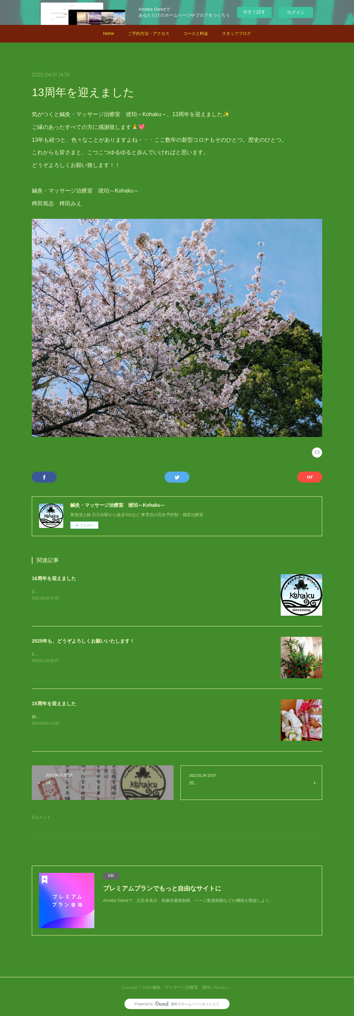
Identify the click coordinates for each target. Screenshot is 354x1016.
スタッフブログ (236, 33)
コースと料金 (195, 33)
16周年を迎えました (54, 578)
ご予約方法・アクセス (148, 33)
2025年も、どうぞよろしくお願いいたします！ (83, 641)
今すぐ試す (254, 12)
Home (108, 33)
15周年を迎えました (54, 703)
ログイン (296, 12)
